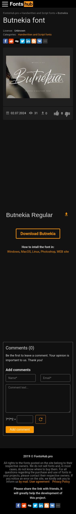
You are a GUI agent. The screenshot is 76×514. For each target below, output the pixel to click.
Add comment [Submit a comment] (20, 429)
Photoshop (48, 251)
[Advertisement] (38, 164)
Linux (36, 251)
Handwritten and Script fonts (35, 34)
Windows (13, 251)
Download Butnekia (38, 233)
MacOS (26, 251)
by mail (23, 481)
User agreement (39, 481)
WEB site (63, 251)
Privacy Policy (61, 481)
